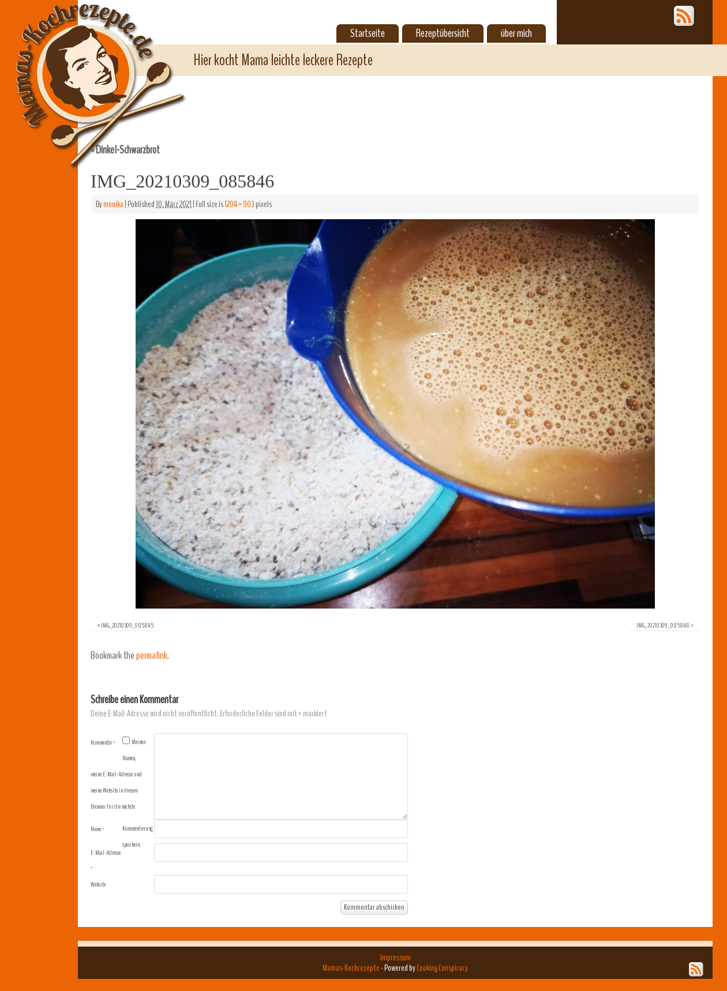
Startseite (367, 33)
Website (98, 884)
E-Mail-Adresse (106, 860)
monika (113, 204)
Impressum (395, 957)
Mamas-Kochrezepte (84, 72)
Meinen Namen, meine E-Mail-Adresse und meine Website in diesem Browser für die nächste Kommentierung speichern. (122, 793)
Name (97, 829)
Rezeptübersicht (443, 33)
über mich (516, 33)
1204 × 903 (239, 204)
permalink (151, 655)
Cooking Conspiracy (442, 968)
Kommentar (103, 742)
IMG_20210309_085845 (127, 625)
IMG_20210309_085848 (662, 625)
